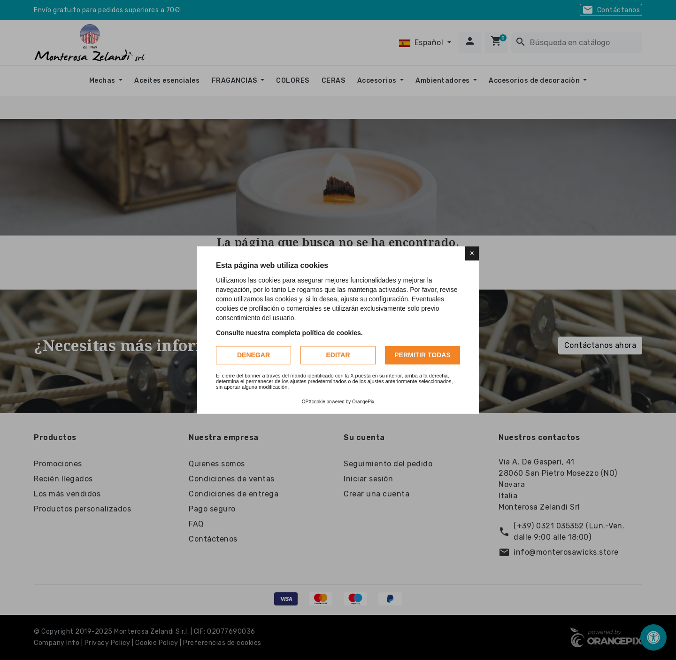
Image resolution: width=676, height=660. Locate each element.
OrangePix (363, 401)
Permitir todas (422, 355)
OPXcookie (313, 401)
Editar (338, 355)
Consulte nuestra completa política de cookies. (289, 333)
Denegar (253, 355)
